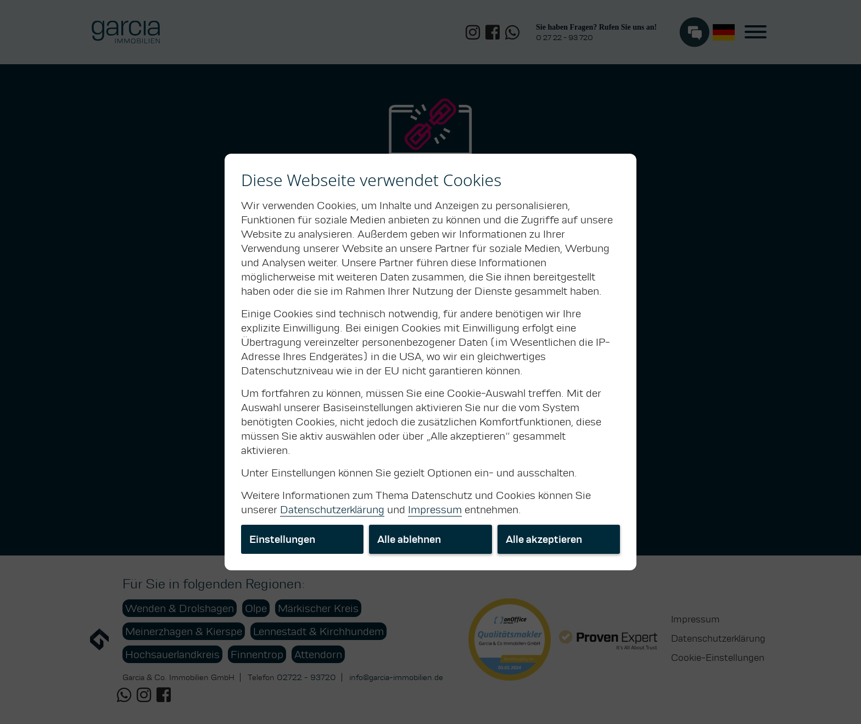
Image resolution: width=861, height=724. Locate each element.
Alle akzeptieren (544, 539)
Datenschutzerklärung (332, 509)
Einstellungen (282, 539)
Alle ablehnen (409, 539)
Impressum (435, 509)
